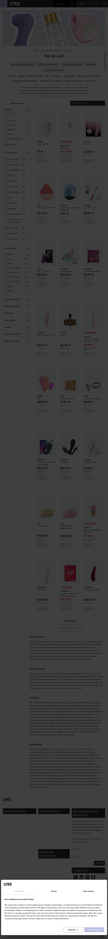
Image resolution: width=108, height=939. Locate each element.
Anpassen (73, 930)
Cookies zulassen (94, 930)
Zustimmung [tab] (19, 891)
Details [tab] (54, 891)
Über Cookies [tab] (88, 891)
